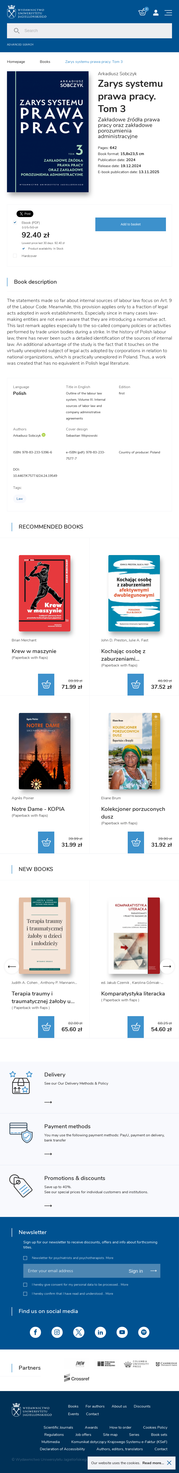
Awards (91, 1427)
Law (20, 499)
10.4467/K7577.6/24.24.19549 (35, 476)
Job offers (83, 1434)
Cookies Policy (155, 1427)
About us (119, 1406)
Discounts (142, 1406)
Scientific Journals (58, 1427)
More (109, 1258)
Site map (110, 1434)
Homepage (16, 61)
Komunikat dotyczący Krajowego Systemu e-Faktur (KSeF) (119, 1441)
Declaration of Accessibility (62, 1449)
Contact (92, 1414)
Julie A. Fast (138, 640)
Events (73, 1414)
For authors (95, 1406)
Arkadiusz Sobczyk (117, 74)
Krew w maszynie (34, 651)
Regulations (54, 1434)
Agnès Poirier (23, 798)
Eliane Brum (111, 798)
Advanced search (20, 44)
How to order (120, 1427)
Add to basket (131, 224)
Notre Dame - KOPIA (38, 809)
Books (45, 61)
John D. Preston (114, 640)
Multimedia (50, 1441)
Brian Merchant (24, 640)
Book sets (159, 1434)
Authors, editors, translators (119, 1449)
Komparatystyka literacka (133, 993)
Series (134, 1434)
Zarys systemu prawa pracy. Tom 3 (94, 61)
